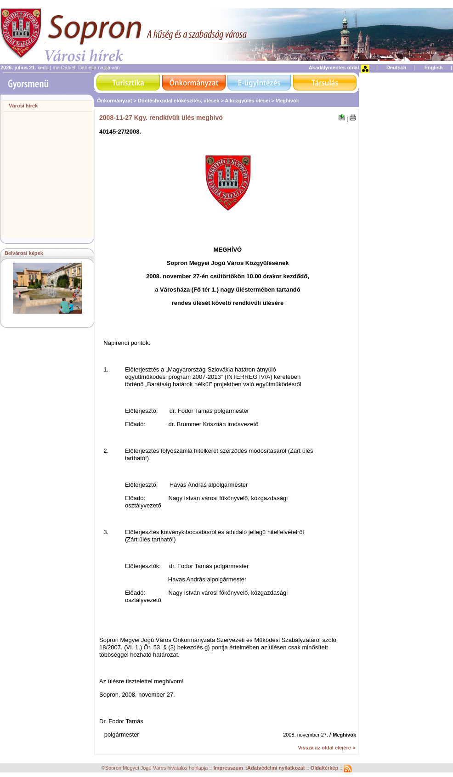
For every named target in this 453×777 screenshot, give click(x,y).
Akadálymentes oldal (334, 67)
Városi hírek (23, 105)
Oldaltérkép (325, 768)
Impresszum (229, 768)
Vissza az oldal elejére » (326, 747)
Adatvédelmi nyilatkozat (276, 768)
